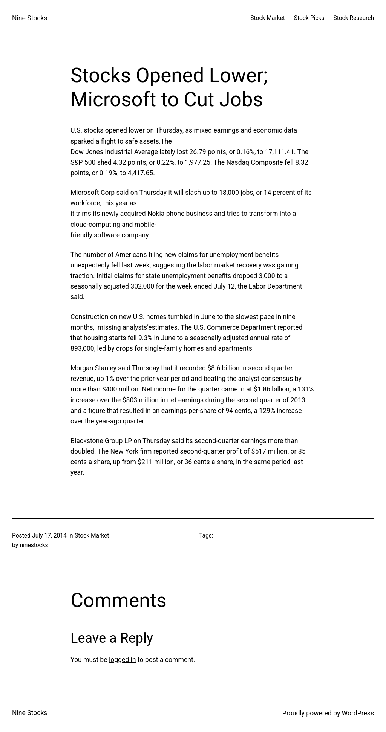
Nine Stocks (29, 18)
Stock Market (92, 535)
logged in (122, 659)
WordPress (358, 713)
